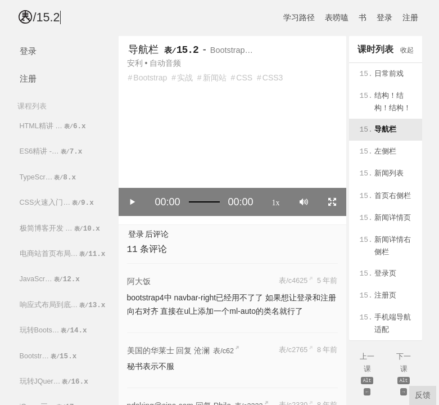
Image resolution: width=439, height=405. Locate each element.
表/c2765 (293, 350)
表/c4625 (293, 281)
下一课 (404, 375)
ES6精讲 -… (52, 151)
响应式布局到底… (63, 305)
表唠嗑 (337, 17)
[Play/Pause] (132, 202)
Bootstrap (150, 77)
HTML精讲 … (54, 126)
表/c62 (223, 351)
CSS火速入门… (58, 203)
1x (276, 202)
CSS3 (273, 77)
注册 (410, 17)
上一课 (367, 375)
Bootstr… (49, 356)
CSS (244, 77)
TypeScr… (49, 177)
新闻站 (215, 77)
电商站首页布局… (63, 254)
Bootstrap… (231, 50)
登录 (384, 17)
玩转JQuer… (55, 381)
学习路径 (299, 17)
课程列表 (32, 106)
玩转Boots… (54, 330)
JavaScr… (51, 279)
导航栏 (143, 49)
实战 (185, 77)
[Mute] (303, 202)
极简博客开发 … (61, 228)
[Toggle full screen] (332, 202)
